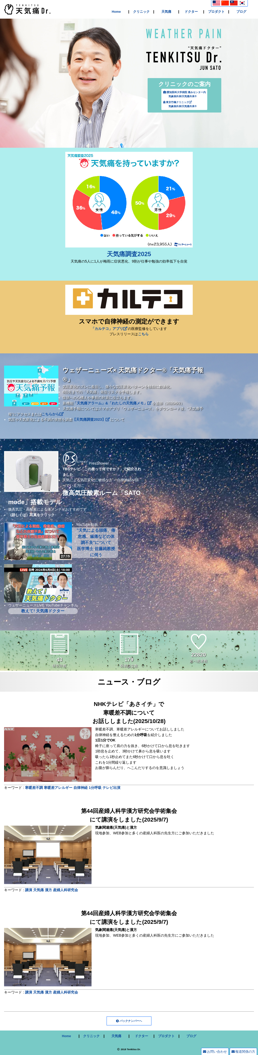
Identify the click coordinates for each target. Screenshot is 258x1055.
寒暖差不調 (34, 788)
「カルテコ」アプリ (109, 329)
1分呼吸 (95, 788)
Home (116, 12)
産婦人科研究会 (65, 890)
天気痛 (166, 12)
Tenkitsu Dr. (133, 1049)
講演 (28, 890)
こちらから (52, 414)
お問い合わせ (215, 1051)
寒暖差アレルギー (58, 788)
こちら (143, 334)
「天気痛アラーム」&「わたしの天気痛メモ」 (112, 403)
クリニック (141, 12)
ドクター (191, 12)
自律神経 (80, 788)
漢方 (48, 890)
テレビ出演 (111, 788)
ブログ (241, 12)
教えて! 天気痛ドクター (42, 611)
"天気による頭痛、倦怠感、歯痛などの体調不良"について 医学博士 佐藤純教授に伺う (96, 542)
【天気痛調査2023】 (91, 419)
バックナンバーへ (131, 1021)
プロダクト (216, 12)
